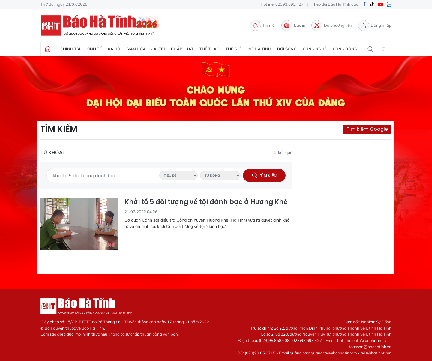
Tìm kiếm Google (367, 129)
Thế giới (234, 48)
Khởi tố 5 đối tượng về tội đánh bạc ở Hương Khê (206, 202)
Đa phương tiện (331, 25)
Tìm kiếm (58, 129)
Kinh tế (94, 48)
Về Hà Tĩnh (260, 48)
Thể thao (210, 48)
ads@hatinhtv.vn (376, 353)
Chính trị (70, 48)
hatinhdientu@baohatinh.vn (363, 340)
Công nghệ (315, 48)
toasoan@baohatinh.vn (370, 346)
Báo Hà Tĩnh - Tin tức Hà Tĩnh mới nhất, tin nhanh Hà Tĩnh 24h (102, 25)
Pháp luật (182, 48)
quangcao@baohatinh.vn (334, 353)
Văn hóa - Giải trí (146, 48)
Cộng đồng (345, 48)
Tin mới (262, 25)
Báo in (293, 25)
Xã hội (115, 48)
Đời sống (287, 48)
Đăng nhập (375, 25)
